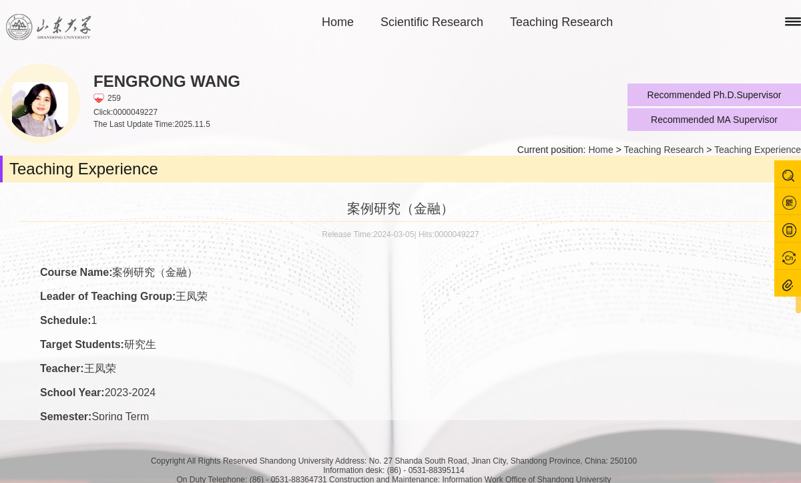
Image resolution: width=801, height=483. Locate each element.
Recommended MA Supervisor (714, 119)
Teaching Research (561, 22)
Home (338, 22)
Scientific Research (431, 22)
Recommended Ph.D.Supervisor (714, 95)
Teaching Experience (757, 149)
